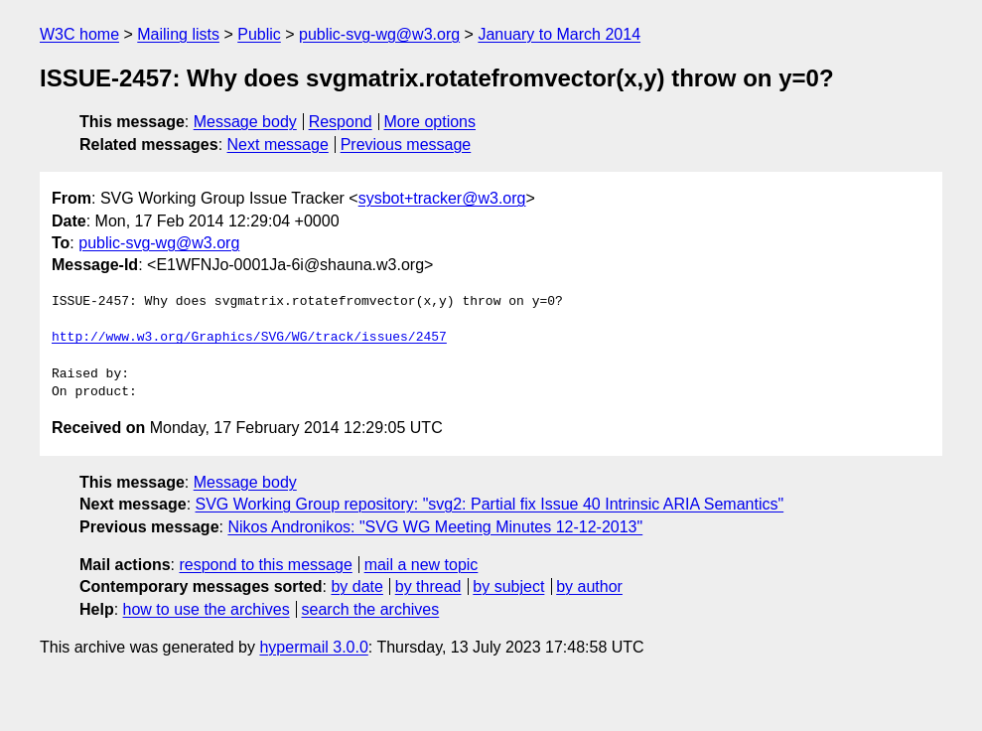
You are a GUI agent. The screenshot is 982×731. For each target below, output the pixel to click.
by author (589, 586)
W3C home (79, 34)
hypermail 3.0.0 (313, 647)
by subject (508, 586)
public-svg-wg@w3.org (379, 34)
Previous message (406, 144)
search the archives (371, 609)
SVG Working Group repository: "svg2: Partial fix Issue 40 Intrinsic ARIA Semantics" (490, 504)
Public (259, 34)
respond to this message (265, 564)
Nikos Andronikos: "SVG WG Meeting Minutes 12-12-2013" (434, 526)
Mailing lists (178, 34)
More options (430, 121)
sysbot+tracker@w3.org (442, 198)
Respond (340, 121)
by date (356, 586)
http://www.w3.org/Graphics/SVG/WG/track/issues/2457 (249, 338)
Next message (278, 144)
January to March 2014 (559, 34)
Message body (245, 121)
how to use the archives (206, 609)
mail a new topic (421, 564)
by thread (428, 586)
